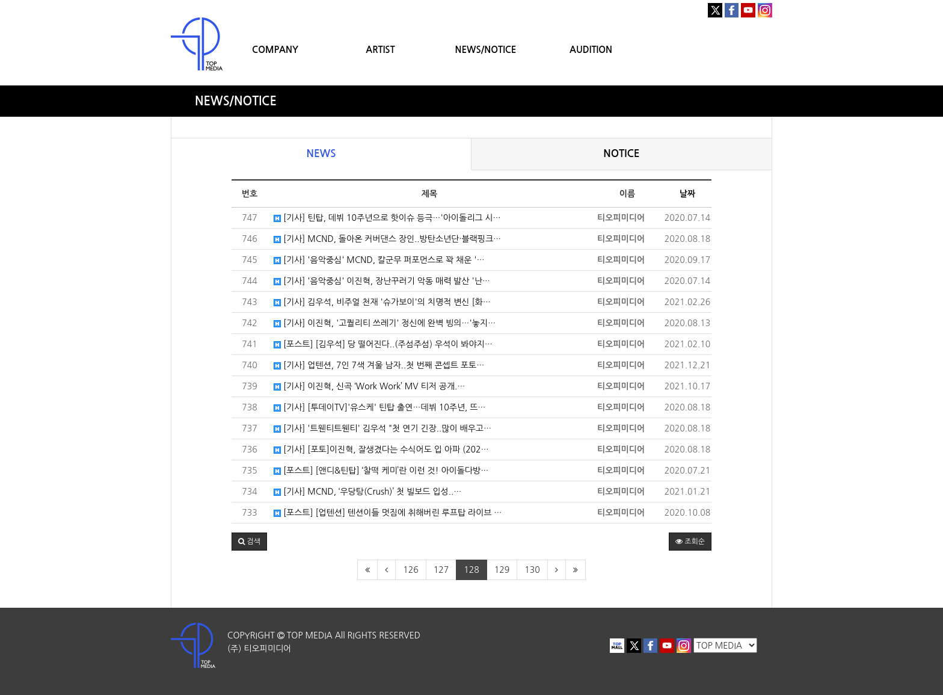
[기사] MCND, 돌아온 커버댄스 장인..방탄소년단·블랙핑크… (387, 239)
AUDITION (591, 49)
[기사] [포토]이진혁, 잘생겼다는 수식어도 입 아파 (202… (381, 449)
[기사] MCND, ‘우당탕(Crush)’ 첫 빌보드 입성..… (367, 491)
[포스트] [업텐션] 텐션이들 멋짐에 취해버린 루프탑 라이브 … (388, 512)
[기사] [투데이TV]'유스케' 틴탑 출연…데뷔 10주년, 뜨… (380, 407)
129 (501, 570)
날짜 (687, 194)
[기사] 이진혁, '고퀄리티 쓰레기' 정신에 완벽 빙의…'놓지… (385, 323)
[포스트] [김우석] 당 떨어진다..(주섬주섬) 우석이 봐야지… (383, 344)
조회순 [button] (690, 541)
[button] (249, 542)
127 (441, 570)
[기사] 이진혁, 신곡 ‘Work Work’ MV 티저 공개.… (369, 386)
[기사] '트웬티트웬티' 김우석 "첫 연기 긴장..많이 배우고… (382, 428)
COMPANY (275, 49)
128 (471, 570)
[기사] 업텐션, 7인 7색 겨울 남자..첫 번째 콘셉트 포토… (379, 365)
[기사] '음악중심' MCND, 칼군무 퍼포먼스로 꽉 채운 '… (379, 260)
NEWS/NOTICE (485, 49)
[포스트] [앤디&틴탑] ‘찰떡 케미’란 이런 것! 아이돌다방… (381, 470)
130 (531, 570)
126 (410, 570)
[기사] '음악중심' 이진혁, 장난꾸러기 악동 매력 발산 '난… (382, 281)
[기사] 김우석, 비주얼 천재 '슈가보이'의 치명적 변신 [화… (382, 302)
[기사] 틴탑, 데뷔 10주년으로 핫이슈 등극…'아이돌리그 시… (387, 218)
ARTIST (380, 49)
